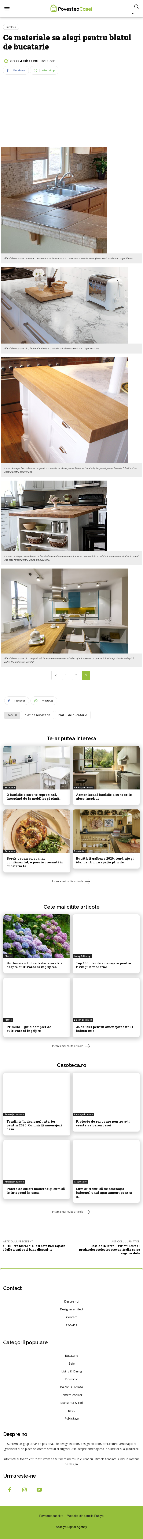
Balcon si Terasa (83, 1019)
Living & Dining (82, 956)
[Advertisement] (71, 116)
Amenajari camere (83, 787)
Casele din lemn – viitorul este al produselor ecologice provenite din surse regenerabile (109, 1249)
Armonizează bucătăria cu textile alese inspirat (104, 796)
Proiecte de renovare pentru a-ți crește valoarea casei (103, 1123)
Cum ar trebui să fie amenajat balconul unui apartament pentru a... (104, 1192)
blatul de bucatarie (72, 715)
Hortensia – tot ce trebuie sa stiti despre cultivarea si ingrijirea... (34, 965)
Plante (8, 956)
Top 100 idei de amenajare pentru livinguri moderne (103, 965)
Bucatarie (11, 27)
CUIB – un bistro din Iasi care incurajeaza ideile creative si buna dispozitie (34, 1248)
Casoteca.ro (71, 1065)
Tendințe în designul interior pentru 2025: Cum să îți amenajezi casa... (34, 1125)
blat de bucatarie (37, 715)
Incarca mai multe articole (71, 881)
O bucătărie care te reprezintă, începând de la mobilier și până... (34, 796)
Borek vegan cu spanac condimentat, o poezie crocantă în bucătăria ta (35, 862)
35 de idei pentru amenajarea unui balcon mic (104, 1029)
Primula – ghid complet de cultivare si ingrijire (29, 1029)
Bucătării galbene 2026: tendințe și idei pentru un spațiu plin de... (105, 860)
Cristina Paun (28, 60)
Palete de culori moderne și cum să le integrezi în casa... (36, 1191)
